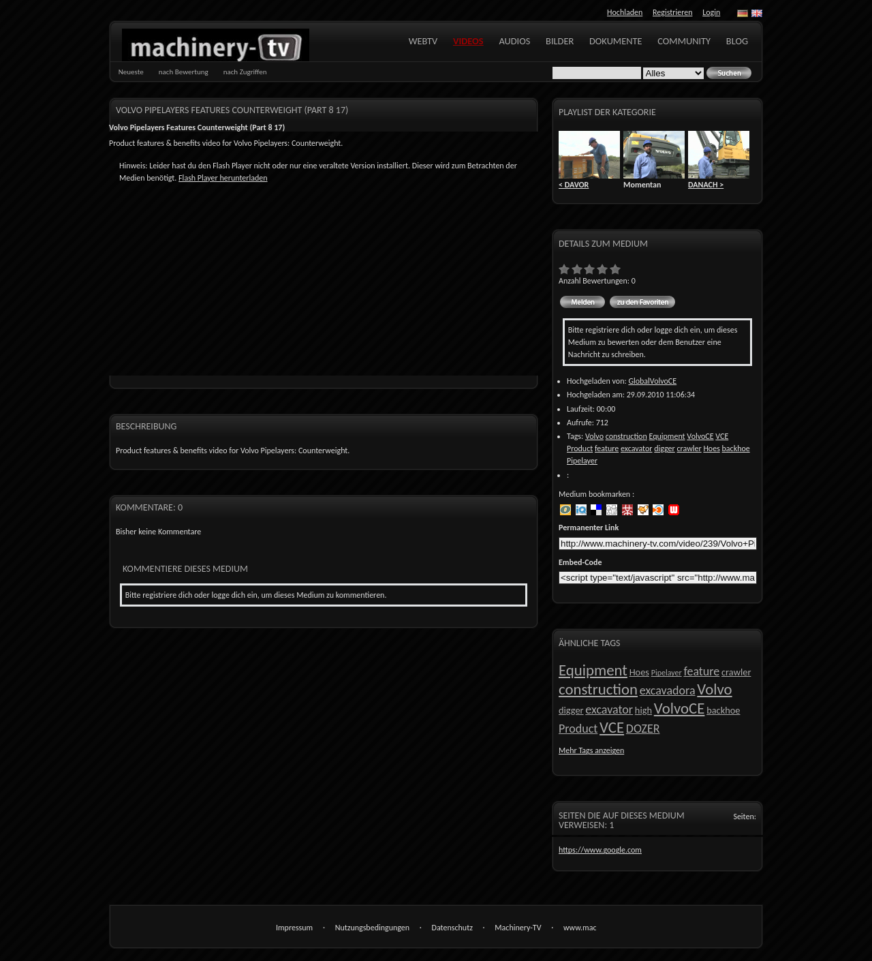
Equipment (667, 436)
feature (607, 448)
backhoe (736, 448)
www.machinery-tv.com (579, 928)
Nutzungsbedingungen (372, 927)
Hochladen (624, 12)
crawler (688, 448)
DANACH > (705, 184)
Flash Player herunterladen (222, 178)
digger (664, 448)
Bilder (560, 41)
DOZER (643, 728)
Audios (514, 41)
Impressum (294, 927)
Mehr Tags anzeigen (591, 750)
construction (626, 436)
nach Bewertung (183, 71)
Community (684, 41)
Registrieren (672, 12)
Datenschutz (452, 927)
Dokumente (615, 41)
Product (580, 448)
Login (711, 12)
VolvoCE (700, 436)
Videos (468, 41)
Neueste (131, 71)
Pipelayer (582, 461)
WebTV (423, 41)
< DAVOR (574, 184)
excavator (637, 448)
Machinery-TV (518, 927)
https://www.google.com (600, 850)
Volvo (594, 436)
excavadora (668, 690)
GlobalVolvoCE (652, 381)
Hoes (711, 448)
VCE (721, 436)
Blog (737, 41)
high (643, 710)
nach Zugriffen (245, 71)
